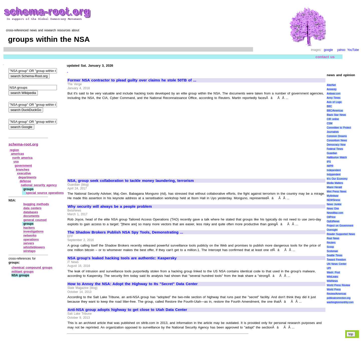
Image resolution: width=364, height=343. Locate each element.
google (328, 50)
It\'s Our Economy (337, 178)
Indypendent (333, 174)
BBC (329, 106)
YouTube (353, 50)
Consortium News (337, 140)
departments (27, 177)
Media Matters (335, 183)
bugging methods (36, 204)
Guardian (332, 153)
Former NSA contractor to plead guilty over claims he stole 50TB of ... (132, 80)
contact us (325, 57)
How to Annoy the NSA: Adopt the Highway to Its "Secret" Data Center (133, 284)
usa (16, 161)
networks (30, 235)
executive (24, 173)
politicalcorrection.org (338, 298)
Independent (334, 170)
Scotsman (332, 251)
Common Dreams (337, 136)
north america (22, 158)
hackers (29, 228)
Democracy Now (336, 144)
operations (31, 239)
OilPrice (331, 217)
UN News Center (336, 264)
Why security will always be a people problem (110, 206)
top (350, 334)
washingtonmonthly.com (340, 302)
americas (17, 154)
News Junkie (334, 204)
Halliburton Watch (337, 157)
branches (22, 169)
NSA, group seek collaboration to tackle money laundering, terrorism (131, 181)
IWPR (330, 166)
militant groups (23, 271)
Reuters (331, 242)
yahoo (341, 50)
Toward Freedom (336, 259)
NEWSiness (333, 200)
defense (25, 181)
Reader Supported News (341, 234)
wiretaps (29, 251)
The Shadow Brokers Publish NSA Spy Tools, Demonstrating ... (125, 232)
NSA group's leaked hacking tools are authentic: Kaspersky (122, 258)
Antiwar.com (333, 93)
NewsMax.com (335, 212)
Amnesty (331, 89)
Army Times (333, 97)
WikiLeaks (332, 276)
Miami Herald (334, 187)
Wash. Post (333, 272)
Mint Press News (336, 191)
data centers (32, 208)
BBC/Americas (335, 110)
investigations (33, 231)
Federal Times (335, 149)
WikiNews (332, 281)
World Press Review (338, 285)
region (14, 150)
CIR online (333, 119)
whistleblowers (34, 247)
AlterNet (331, 85)
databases (30, 212)
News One (333, 208)
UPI (329, 268)
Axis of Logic (334, 102)
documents (31, 216)
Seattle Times (334, 255)
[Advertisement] (110, 137)
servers (28, 243)
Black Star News (336, 114)
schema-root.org (23, 144)
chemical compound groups (32, 267)
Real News (333, 238)
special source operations (45, 193)
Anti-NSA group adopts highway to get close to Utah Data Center (127, 310)
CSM (329, 123)
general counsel (35, 220)
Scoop (330, 247)
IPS (329, 161)
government (23, 165)
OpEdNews (333, 221)
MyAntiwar (332, 195)
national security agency (39, 185)
